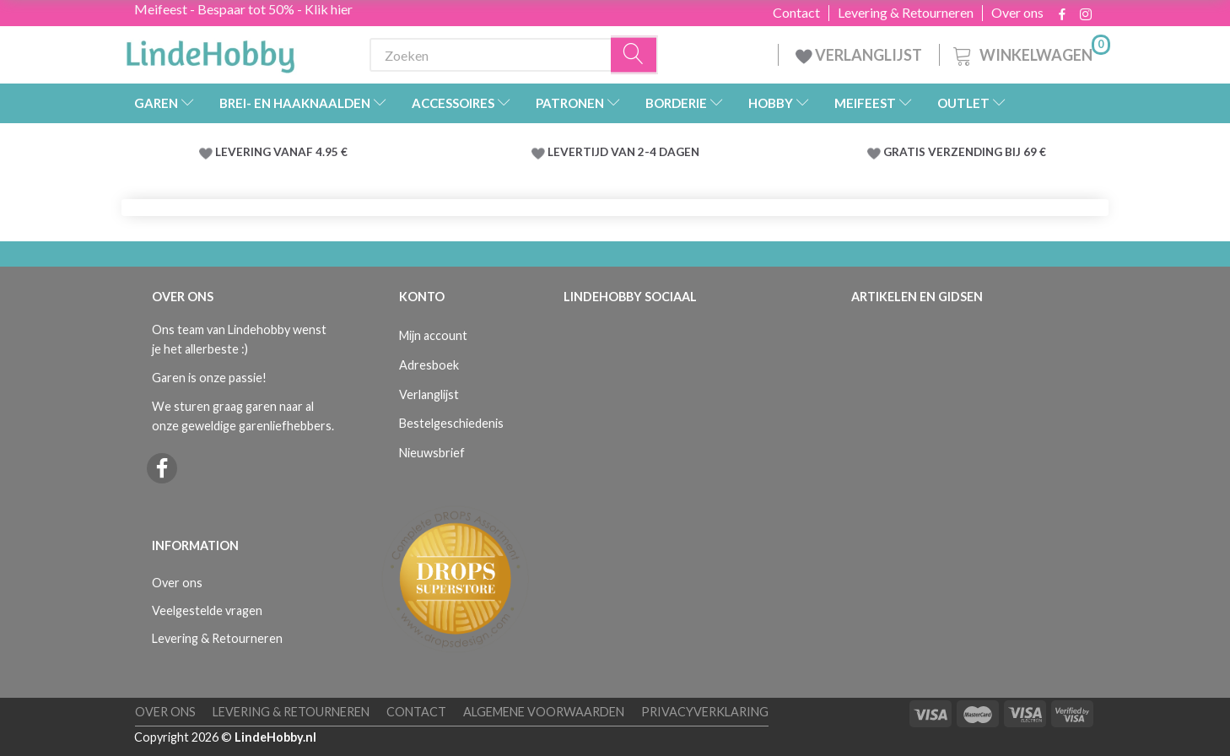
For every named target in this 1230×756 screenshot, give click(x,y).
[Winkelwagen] (1030, 52)
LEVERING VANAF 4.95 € (281, 152)
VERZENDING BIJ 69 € (987, 152)
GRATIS (905, 152)
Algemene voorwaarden (543, 712)
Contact (796, 12)
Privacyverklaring (705, 712)
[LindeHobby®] (210, 51)
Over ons (1017, 12)
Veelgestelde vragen (207, 610)
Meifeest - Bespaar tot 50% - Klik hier (243, 9)
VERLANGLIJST (859, 55)
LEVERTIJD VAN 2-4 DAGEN (623, 152)
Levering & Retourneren (906, 12)
